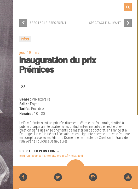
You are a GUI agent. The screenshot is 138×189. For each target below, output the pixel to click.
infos (25, 39)
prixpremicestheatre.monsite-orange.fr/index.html (51, 156)
